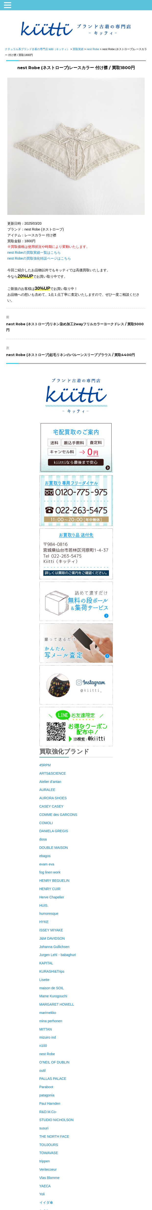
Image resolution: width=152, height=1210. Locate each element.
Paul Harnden (49, 1103)
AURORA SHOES (53, 798)
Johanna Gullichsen (54, 947)
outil (42, 1071)
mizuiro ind (47, 1037)
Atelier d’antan (50, 782)
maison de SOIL (51, 988)
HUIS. (43, 905)
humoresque (48, 913)
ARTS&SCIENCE (52, 773)
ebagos (45, 856)
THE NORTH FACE (54, 1136)
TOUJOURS (48, 1145)
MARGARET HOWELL (56, 1004)
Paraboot (46, 1087)
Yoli (42, 1194)
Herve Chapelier (51, 897)
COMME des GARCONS (58, 815)
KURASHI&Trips (51, 971)
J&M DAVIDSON (52, 938)
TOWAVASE (48, 1153)
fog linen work (49, 872)
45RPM (45, 765)
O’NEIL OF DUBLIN (54, 1062)
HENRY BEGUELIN (54, 881)
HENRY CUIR (50, 889)
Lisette (44, 980)
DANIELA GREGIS (53, 831)
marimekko (47, 1013)
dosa (43, 839)
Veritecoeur (48, 1169)
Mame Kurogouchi (53, 996)
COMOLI (46, 823)
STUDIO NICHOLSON (56, 1120)
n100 (43, 1046)
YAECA (45, 1186)
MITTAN (45, 1029)
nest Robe (47, 1054)
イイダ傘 (46, 1202)
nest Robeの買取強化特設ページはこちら (39, 258)
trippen (44, 1161)
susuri (43, 1128)
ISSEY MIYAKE (51, 930)
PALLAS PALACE (52, 1079)
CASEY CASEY (51, 806)
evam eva (46, 864)
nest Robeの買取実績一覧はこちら (34, 252)
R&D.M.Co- (48, 1112)
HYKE (44, 922)
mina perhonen (50, 1021)
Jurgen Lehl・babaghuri (57, 955)
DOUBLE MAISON (53, 848)
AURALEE (47, 790)
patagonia (47, 1095)
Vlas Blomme (49, 1178)
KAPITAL (46, 963)
